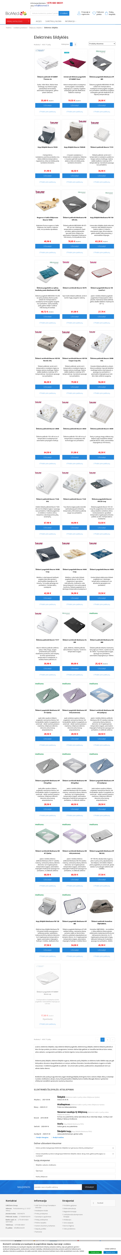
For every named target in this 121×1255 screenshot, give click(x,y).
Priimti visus (95, 1252)
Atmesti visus (110, 1252)
